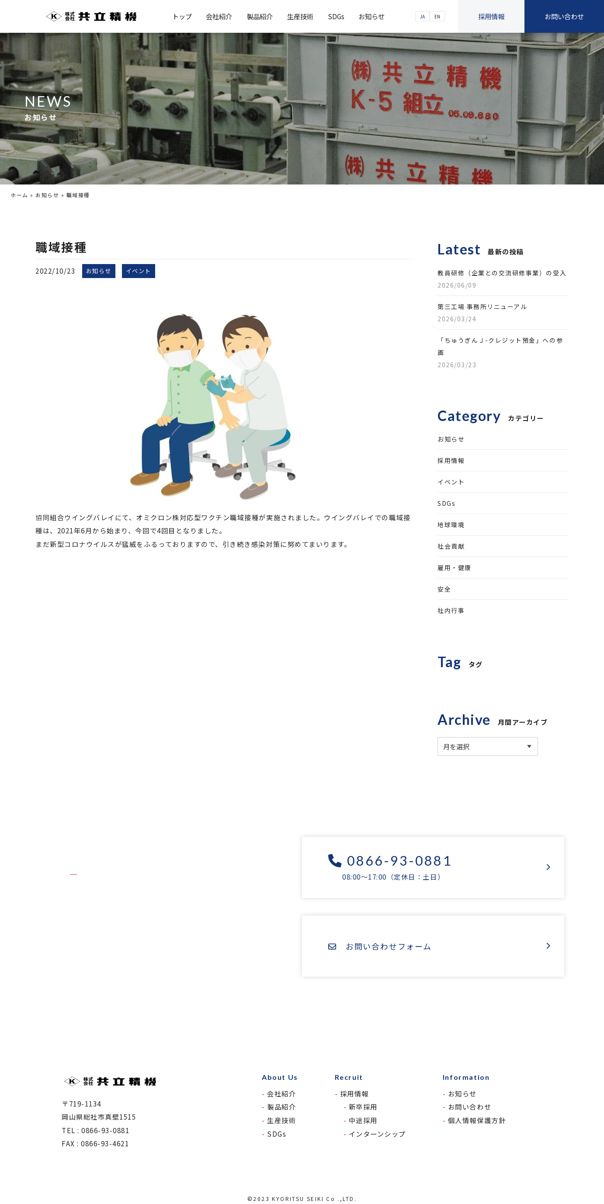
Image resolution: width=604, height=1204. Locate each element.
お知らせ (371, 16)
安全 (444, 589)
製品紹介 (259, 16)
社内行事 (451, 610)
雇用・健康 (454, 567)
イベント (451, 481)
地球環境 (451, 524)
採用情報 (491, 16)
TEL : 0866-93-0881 (96, 1130)
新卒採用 (363, 1106)
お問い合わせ (564, 16)
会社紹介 (219, 16)
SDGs (336, 16)
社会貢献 (451, 546)
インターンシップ (377, 1133)
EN (437, 16)
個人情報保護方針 (477, 1120)
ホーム (19, 194)
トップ (182, 16)
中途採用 (363, 1120)
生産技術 (300, 16)
